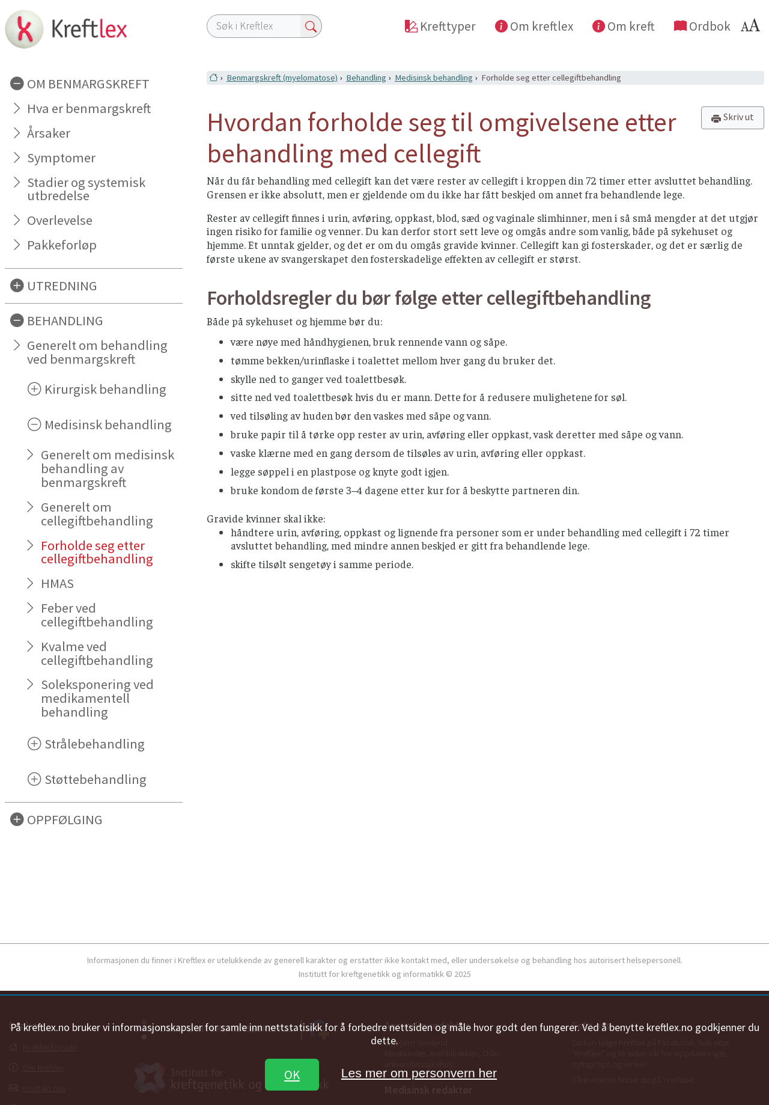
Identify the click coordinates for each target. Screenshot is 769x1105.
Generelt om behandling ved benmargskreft (97, 352)
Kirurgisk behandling (105, 389)
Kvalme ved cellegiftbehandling (97, 653)
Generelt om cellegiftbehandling (97, 513)
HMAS (57, 583)
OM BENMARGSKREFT (88, 83)
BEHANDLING (65, 320)
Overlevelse (60, 220)
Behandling (366, 77)
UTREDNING (62, 285)
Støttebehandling (95, 779)
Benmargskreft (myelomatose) (282, 77)
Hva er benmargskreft (89, 108)
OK (292, 1075)
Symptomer (61, 157)
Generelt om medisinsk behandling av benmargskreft (107, 468)
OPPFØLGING (65, 819)
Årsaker (48, 132)
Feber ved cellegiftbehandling (97, 614)
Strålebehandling (94, 743)
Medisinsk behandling (108, 424)
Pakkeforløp (62, 244)
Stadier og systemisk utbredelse (86, 189)
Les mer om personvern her (419, 1073)
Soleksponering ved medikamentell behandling (97, 698)
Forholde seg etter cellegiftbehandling (97, 552)
